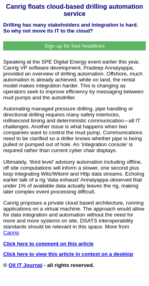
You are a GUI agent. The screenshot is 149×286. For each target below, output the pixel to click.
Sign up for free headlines (75, 46)
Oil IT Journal (26, 265)
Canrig (11, 233)
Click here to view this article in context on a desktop (68, 254)
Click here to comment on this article (48, 244)
